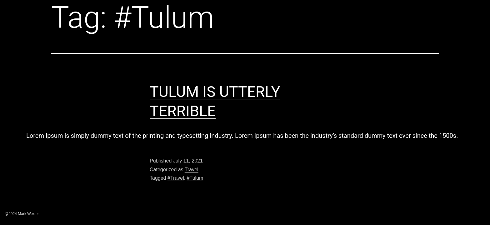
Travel (191, 169)
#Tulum (195, 178)
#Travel (176, 178)
